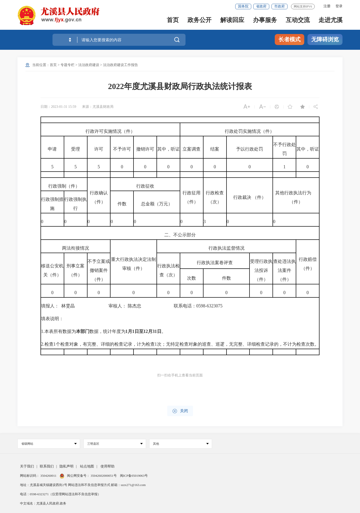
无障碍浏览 (325, 39)
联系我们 (47, 466)
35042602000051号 (104, 475)
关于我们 (27, 466)
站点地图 (87, 466)
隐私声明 (67, 466)
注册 (327, 6)
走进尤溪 (330, 20)
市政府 (279, 6)
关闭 (180, 411)
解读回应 (232, 20)
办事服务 (265, 20)
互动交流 (298, 20)
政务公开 (200, 20)
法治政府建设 (88, 65)
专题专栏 (67, 65)
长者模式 (289, 39)
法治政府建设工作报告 (120, 65)
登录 (339, 6)
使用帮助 (107, 466)
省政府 (261, 6)
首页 (173, 20)
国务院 (243, 6)
